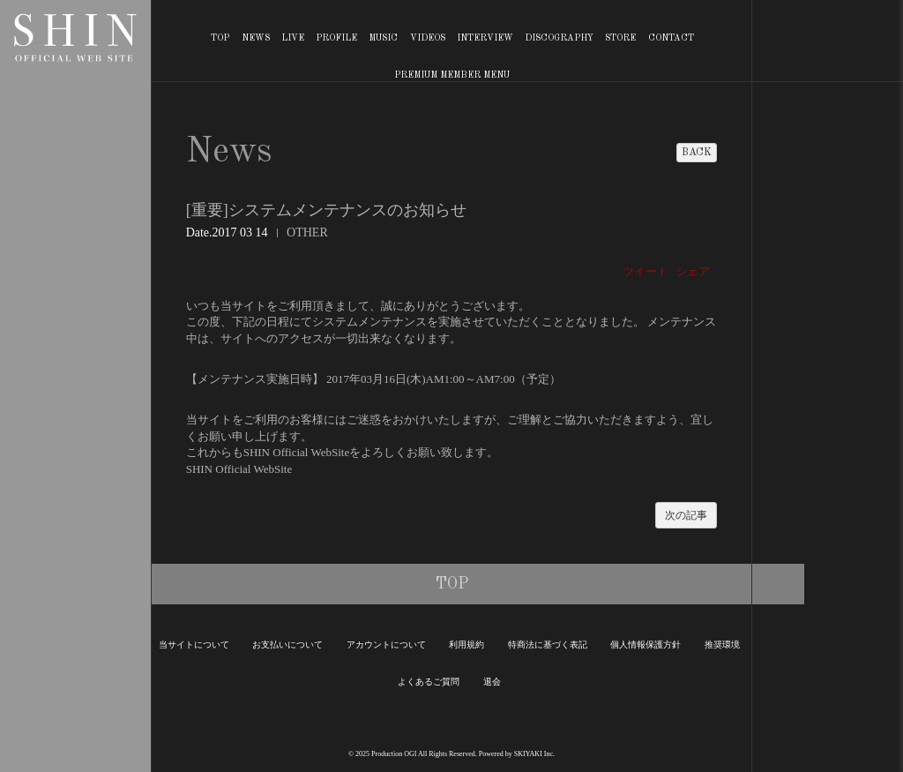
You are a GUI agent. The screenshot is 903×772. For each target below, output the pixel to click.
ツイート (645, 271)
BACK (697, 152)
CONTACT (671, 38)
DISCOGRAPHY (559, 38)
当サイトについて (194, 644)
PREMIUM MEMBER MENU (452, 75)
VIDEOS (427, 38)
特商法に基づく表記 (547, 644)
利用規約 (466, 644)
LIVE (292, 38)
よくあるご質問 (428, 681)
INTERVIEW (485, 38)
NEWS (256, 38)
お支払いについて (287, 644)
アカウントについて (386, 644)
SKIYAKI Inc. (534, 754)
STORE (620, 38)
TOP (220, 38)
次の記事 (686, 515)
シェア (692, 271)
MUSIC (383, 38)
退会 (492, 681)
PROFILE (336, 38)
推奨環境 (722, 644)
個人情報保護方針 (645, 644)
